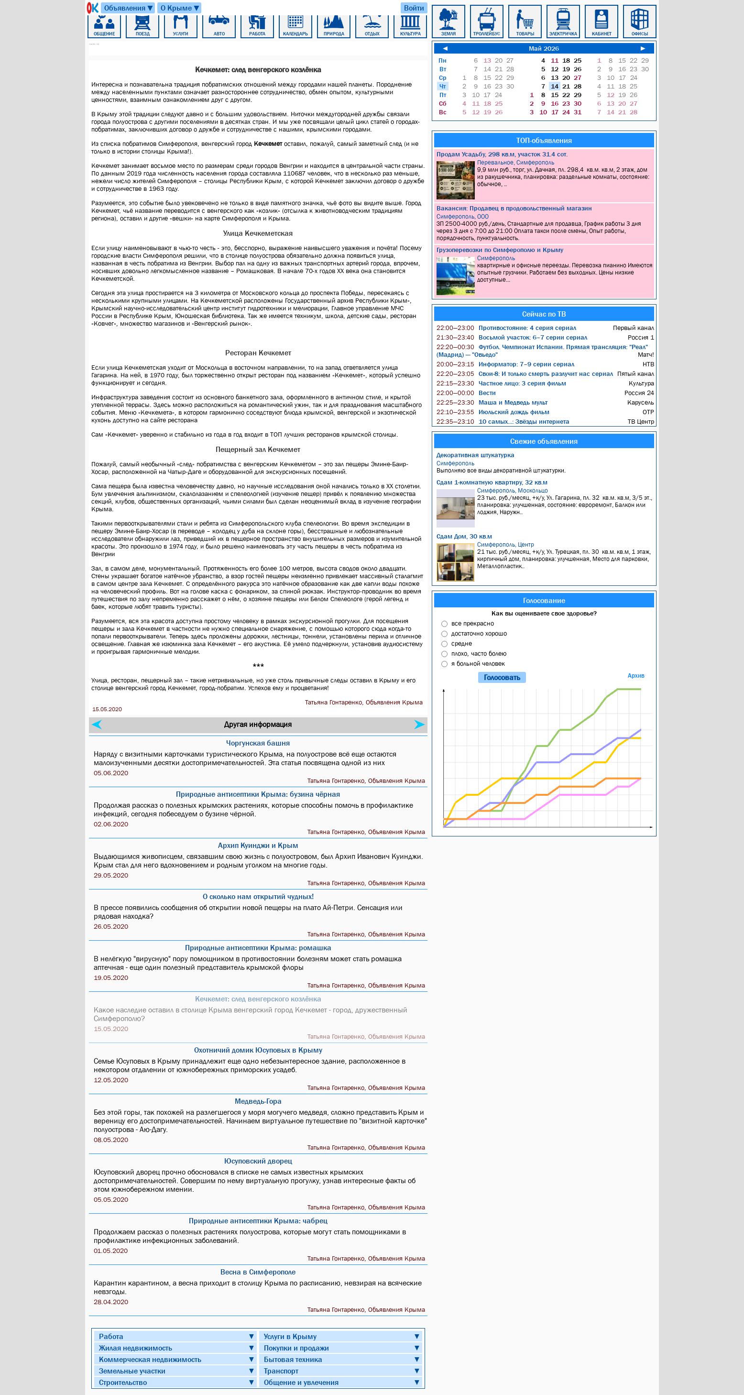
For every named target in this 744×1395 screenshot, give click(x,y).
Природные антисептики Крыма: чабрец (258, 1220)
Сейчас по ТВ (544, 313)
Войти (414, 7)
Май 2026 (544, 48)
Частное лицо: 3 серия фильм (501, 383)
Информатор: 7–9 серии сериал (505, 364)
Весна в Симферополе (257, 1271)
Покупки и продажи (296, 1347)
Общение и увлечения (301, 1382)
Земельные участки (132, 1370)
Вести (466, 392)
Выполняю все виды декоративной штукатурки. (545, 467)
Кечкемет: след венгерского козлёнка (258, 998)
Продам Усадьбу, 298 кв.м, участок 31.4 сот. (502, 154)
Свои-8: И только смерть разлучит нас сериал (525, 373)
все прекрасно (472, 623)
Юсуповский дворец (258, 1160)
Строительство (123, 1382)
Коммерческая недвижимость (150, 1359)
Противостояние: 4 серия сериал (506, 327)
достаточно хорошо (479, 633)
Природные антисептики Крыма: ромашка (258, 947)
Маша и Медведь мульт (492, 402)
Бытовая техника (293, 1359)
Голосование (544, 600)
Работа (111, 1336)
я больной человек (478, 663)
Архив (636, 675)
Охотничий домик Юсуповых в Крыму (258, 1049)
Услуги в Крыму (290, 1336)
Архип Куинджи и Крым (258, 845)
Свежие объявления (544, 441)
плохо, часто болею (478, 653)
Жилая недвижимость (135, 1347)
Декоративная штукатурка (475, 455)
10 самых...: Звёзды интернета (503, 421)
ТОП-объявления (544, 140)
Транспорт (281, 1370)
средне (461, 643)
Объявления (129, 7)
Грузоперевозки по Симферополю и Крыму (500, 249)
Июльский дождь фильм (493, 412)
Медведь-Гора (258, 1101)
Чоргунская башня (258, 742)
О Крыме (180, 7)
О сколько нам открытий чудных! (258, 896)
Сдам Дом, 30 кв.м (464, 536)
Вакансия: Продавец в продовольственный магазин (514, 208)
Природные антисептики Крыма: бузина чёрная (258, 794)
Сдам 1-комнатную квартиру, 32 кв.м (492, 482)
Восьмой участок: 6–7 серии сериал (512, 337)
